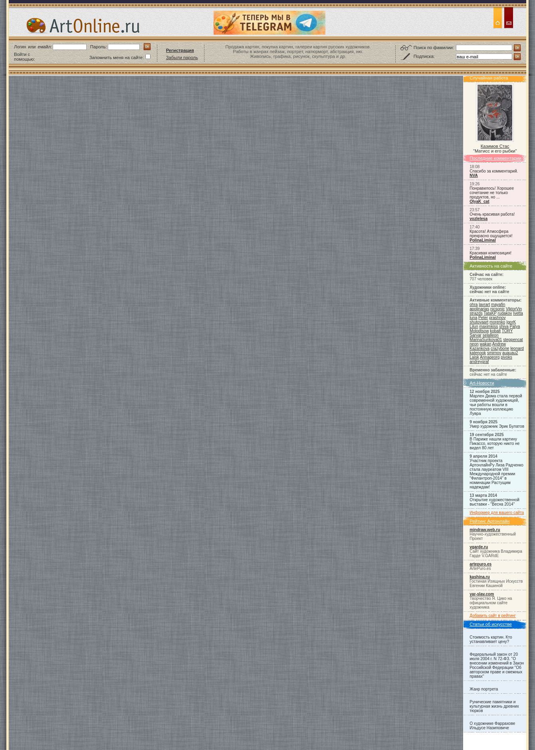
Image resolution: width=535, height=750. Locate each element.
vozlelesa (478, 218)
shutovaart (479, 322)
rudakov (504, 313)
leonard (517, 348)
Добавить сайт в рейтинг (493, 615)
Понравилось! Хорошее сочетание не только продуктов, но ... (492, 192)
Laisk (474, 357)
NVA (474, 175)
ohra (474, 304)
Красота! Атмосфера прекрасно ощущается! (491, 233)
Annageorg (489, 357)
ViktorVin (514, 309)
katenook (478, 353)
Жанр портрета (484, 689)
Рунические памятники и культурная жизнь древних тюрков (494, 706)
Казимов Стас (495, 146)
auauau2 (510, 353)
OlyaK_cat (479, 201)
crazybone (500, 348)
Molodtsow (479, 331)
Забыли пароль (182, 57)
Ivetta (518, 313)
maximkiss (488, 326)
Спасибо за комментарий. (494, 171)
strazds (476, 313)
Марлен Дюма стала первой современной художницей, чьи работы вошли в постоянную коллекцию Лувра (496, 405)
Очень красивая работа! (492, 214)
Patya (515, 326)
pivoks (506, 357)
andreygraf (479, 361)
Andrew (499, 344)
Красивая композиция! (490, 253)
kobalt (495, 331)
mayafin (498, 304)
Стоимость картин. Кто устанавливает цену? (491, 639)
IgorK (511, 322)
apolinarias (479, 309)
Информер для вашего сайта (497, 512)
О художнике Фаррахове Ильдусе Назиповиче (492, 725)
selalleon (491, 335)
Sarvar (476, 335)
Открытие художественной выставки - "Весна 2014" (494, 502)
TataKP (489, 313)
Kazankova (479, 348)
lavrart (484, 304)
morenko (497, 322)
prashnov (497, 317)
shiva (504, 326)
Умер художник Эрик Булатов (497, 426)
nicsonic (497, 309)
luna (473, 317)
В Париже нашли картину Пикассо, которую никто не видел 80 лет (494, 443)
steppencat (513, 339)
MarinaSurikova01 (486, 339)
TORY (507, 331)
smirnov (494, 353)
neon (474, 344)
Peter (483, 317)
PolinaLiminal (483, 240)
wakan (485, 344)
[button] (56, 57)
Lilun (474, 326)
